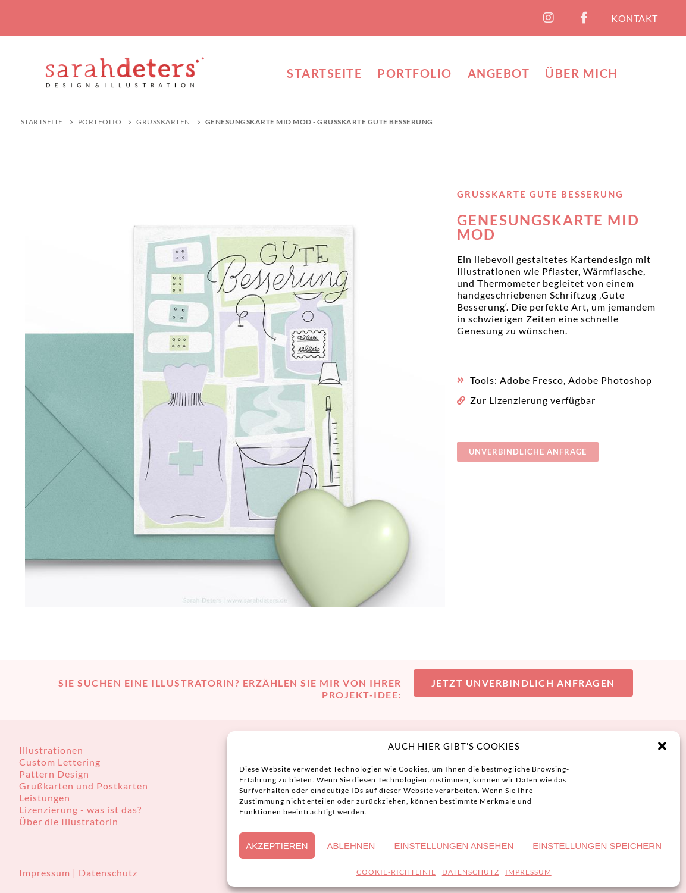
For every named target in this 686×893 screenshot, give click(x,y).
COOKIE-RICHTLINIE (396, 871)
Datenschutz (108, 872)
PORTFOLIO (100, 122)
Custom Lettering (60, 761)
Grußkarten (163, 122)
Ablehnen (351, 846)
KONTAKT (634, 18)
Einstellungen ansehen (453, 846)
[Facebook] (584, 18)
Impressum (46, 872)
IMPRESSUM (528, 871)
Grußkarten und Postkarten (83, 785)
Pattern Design (54, 773)
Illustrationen (51, 750)
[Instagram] (548, 18)
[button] (662, 746)
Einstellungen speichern (597, 846)
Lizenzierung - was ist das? (80, 809)
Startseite (42, 122)
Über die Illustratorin (68, 821)
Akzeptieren (277, 846)
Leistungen (44, 797)
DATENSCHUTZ (470, 871)
